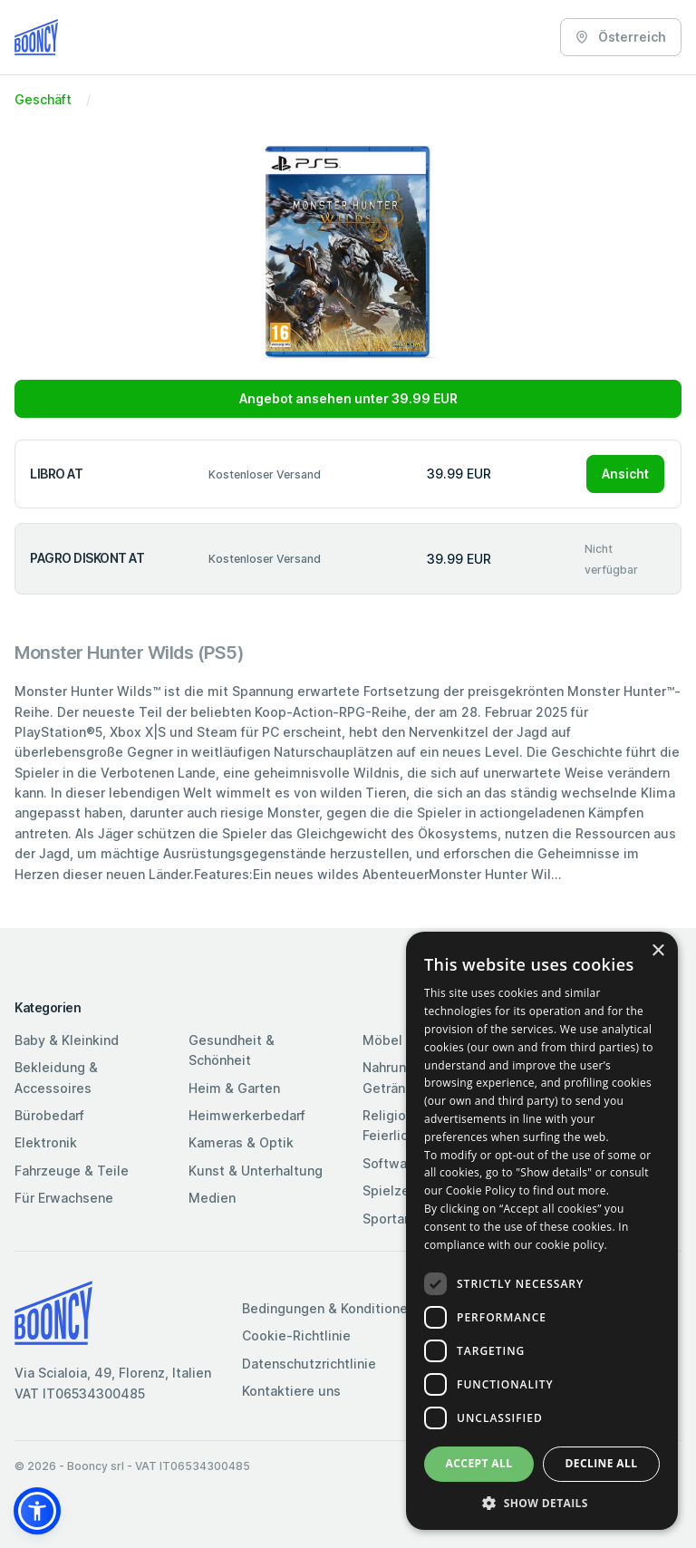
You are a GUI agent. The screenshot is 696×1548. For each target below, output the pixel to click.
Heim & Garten (234, 1088)
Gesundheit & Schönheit (231, 1050)
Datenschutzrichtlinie (309, 1363)
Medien (212, 1197)
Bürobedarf (49, 1115)
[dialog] (542, 1231)
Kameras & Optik (241, 1142)
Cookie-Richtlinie (296, 1335)
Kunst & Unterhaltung (255, 1170)
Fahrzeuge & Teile (71, 1170)
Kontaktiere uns (291, 1390)
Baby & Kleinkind (66, 1040)
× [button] (657, 951)
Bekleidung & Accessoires (56, 1077)
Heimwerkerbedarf (246, 1115)
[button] (37, 1511)
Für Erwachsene (63, 1197)
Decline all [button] (602, 1463)
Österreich (620, 36)
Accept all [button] (479, 1463)
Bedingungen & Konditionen (328, 1308)
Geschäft (43, 99)
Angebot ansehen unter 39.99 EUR (348, 398)
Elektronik (45, 1142)
